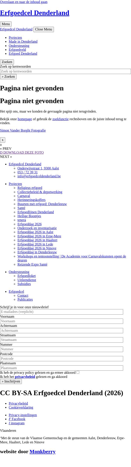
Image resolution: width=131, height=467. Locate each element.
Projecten (15, 37)
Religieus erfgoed (29, 188)
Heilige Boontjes (29, 216)
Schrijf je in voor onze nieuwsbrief (24, 307)
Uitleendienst (26, 280)
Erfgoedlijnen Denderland (35, 212)
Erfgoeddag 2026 (29, 224)
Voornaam (7, 316)
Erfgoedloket (26, 276)
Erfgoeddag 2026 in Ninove (36, 248)
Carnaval (23, 196)
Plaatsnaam (8, 363)
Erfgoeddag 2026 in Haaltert (37, 240)
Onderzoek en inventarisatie (37, 228)
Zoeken (7, 62)
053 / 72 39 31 (27, 172)
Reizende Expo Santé (32, 264)
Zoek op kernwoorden (15, 66)
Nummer (6, 344)
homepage (25, 119)
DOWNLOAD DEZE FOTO (22, 152)
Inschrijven (11, 381)
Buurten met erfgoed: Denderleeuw (42, 204)
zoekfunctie (60, 119)
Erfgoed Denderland (23, 53)
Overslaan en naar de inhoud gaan (23, 2)
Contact (22, 295)
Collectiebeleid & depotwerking (39, 192)
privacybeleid (25, 377)
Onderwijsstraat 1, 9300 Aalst (38, 168)
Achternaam (8, 326)
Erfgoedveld (17, 49)
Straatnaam (8, 335)
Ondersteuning (19, 46)
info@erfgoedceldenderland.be (39, 176)
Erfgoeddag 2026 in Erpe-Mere (39, 236)
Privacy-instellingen (23, 415)
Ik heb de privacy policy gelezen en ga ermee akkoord (38, 372)
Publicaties (25, 299)
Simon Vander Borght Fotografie (23, 130)
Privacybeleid (18, 403)
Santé (21, 208)
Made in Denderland (23, 41)
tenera (21, 220)
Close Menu (43, 29)
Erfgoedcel (16, 291)
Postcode (6, 354)
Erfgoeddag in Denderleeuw (37, 252)
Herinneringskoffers (31, 200)
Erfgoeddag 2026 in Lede (35, 244)
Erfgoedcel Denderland (34, 13)
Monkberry (43, 451)
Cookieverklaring (21, 407)
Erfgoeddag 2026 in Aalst (35, 232)
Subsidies (24, 284)
